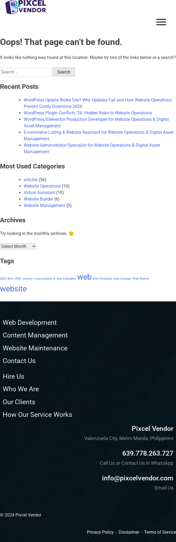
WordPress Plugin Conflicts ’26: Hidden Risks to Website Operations (88, 112)
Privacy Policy (100, 532)
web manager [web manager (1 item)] (123, 278)
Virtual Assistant (39, 192)
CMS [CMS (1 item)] (18, 278)
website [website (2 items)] (13, 288)
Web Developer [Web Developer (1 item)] (103, 278)
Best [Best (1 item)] (11, 278)
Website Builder (38, 199)
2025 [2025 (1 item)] (3, 278)
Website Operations (42, 186)
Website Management (44, 205)
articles (31, 179)
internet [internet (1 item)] (27, 278)
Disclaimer (129, 532)
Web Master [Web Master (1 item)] (141, 278)
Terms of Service (160, 532)
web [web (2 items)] (84, 276)
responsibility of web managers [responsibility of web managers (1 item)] (55, 278)
